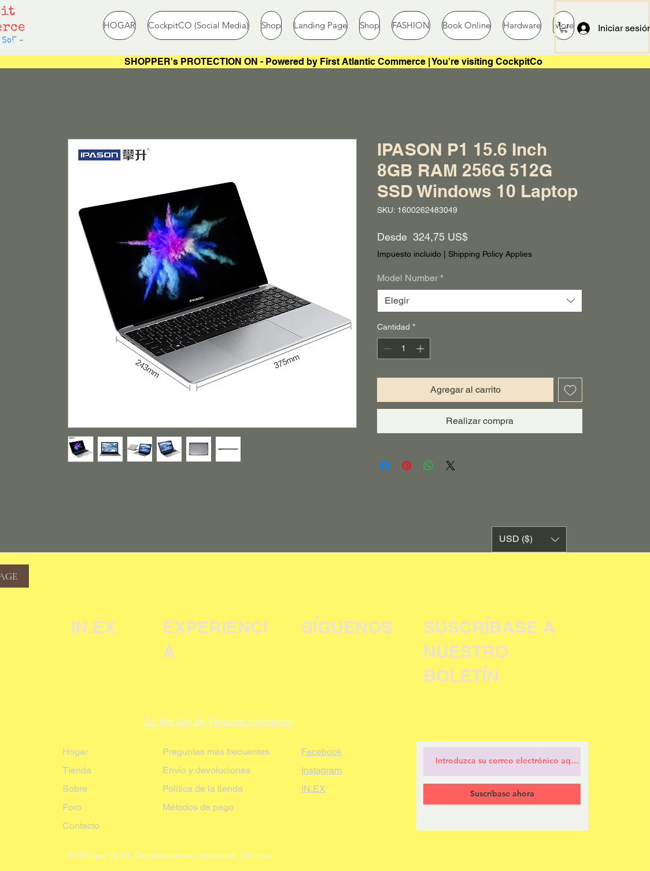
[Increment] (421, 348)
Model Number (410, 277)
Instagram (321, 770)
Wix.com (256, 855)
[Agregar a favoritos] (570, 390)
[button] (563, 27)
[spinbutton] (403, 348)
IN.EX (313, 788)
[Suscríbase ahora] (502, 794)
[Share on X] (450, 466)
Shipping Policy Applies (490, 254)
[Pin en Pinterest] (406, 466)
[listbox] (529, 539)
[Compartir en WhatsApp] (428, 466)
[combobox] (479, 300)
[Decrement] (386, 348)
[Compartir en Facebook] (385, 466)
